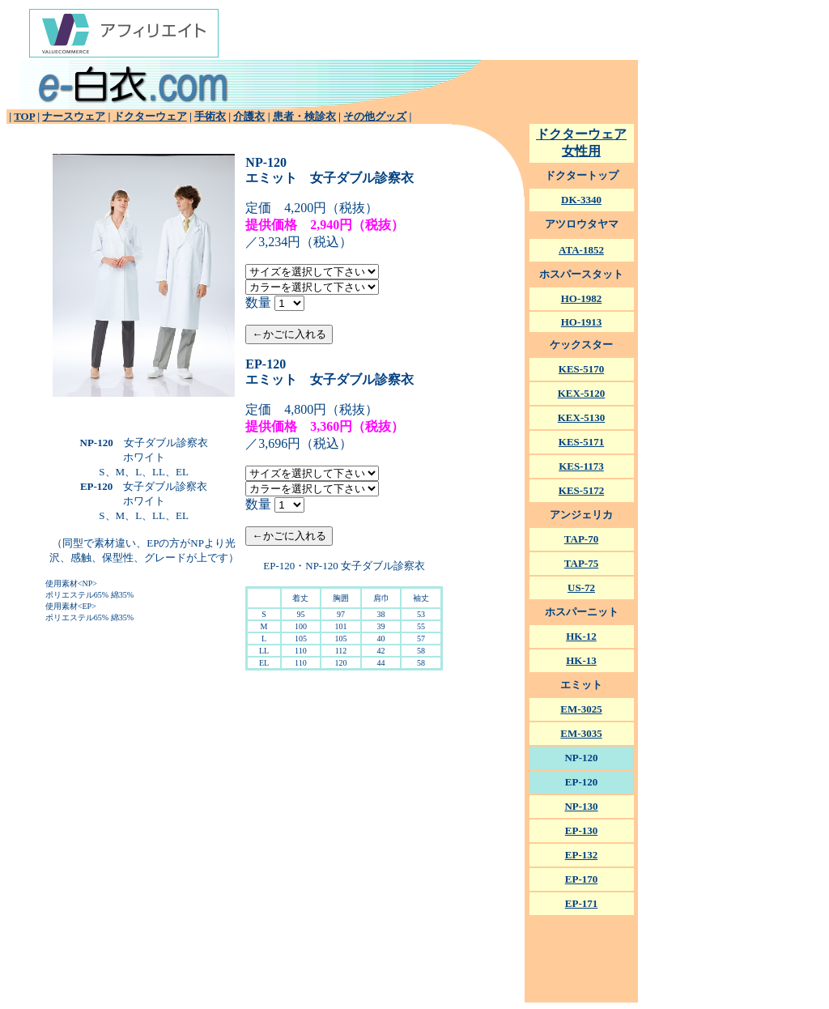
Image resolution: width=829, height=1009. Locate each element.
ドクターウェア (150, 116)
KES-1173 (581, 466)
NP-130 (580, 806)
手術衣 (210, 116)
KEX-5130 (582, 417)
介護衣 (249, 116)
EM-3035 (581, 733)
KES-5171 (581, 442)
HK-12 (581, 636)
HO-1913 (581, 322)
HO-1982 (581, 298)
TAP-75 (581, 563)
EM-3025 (581, 709)
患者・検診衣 (304, 116)
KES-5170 (581, 369)
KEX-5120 (582, 393)
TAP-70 (581, 539)
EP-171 (581, 903)
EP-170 (581, 879)
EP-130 (581, 830)
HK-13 (581, 660)
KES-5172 (581, 490)
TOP (24, 116)
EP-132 (581, 855)
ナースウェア (73, 116)
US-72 (581, 587)
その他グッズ (374, 116)
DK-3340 (581, 200)
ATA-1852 (581, 250)
